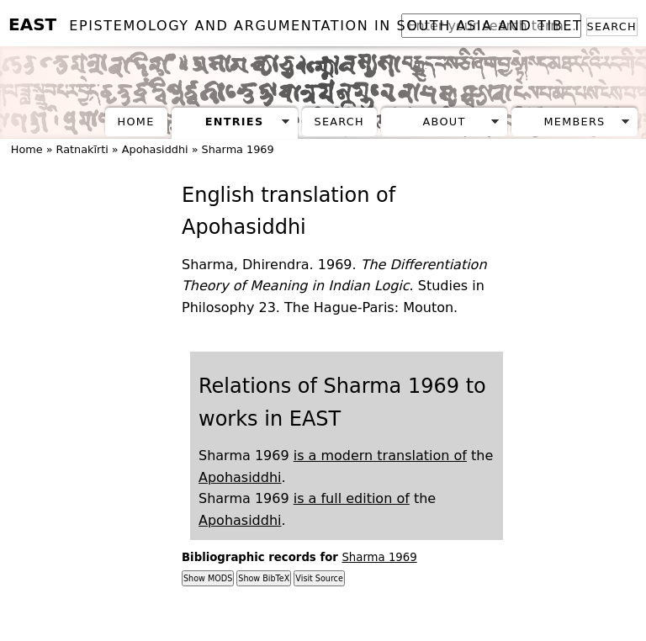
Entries (234, 121)
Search (612, 26)
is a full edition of (352, 498)
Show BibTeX (263, 578)
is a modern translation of (380, 456)
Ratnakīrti (82, 149)
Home (136, 121)
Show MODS (207, 578)
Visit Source (318, 578)
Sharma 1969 (238, 149)
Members (574, 121)
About (444, 121)
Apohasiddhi (155, 149)
